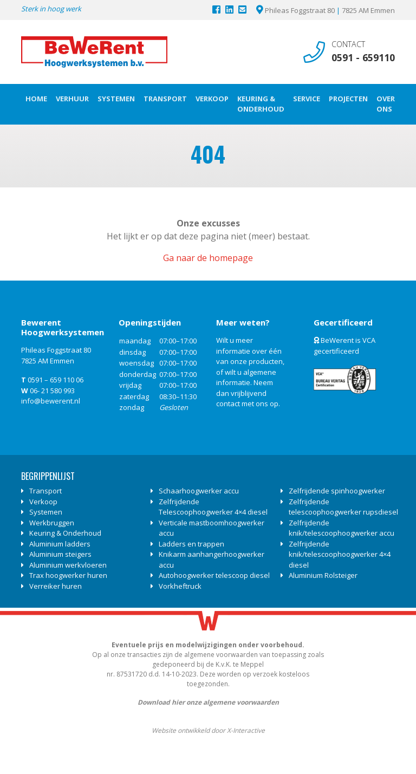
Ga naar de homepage (208, 258)
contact (228, 403)
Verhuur (72, 98)
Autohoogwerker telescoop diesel (214, 575)
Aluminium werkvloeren (68, 565)
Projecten (348, 98)
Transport (165, 98)
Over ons (385, 104)
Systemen (116, 98)
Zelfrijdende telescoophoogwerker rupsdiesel (343, 507)
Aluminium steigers (60, 554)
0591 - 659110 (363, 57)
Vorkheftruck (180, 586)
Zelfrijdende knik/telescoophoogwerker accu (341, 528)
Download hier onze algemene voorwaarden (208, 702)
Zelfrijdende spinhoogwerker (337, 491)
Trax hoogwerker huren (68, 575)
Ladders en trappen (191, 544)
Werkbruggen (51, 523)
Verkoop (212, 98)
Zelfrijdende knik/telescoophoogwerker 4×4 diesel (340, 554)
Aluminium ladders (59, 544)
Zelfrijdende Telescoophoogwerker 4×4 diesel (213, 507)
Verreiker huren (55, 586)
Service (306, 98)
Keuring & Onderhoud (260, 104)
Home (36, 98)
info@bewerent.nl (50, 401)
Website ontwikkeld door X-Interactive (208, 730)
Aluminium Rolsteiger (323, 575)
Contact (348, 44)
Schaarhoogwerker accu (199, 491)
